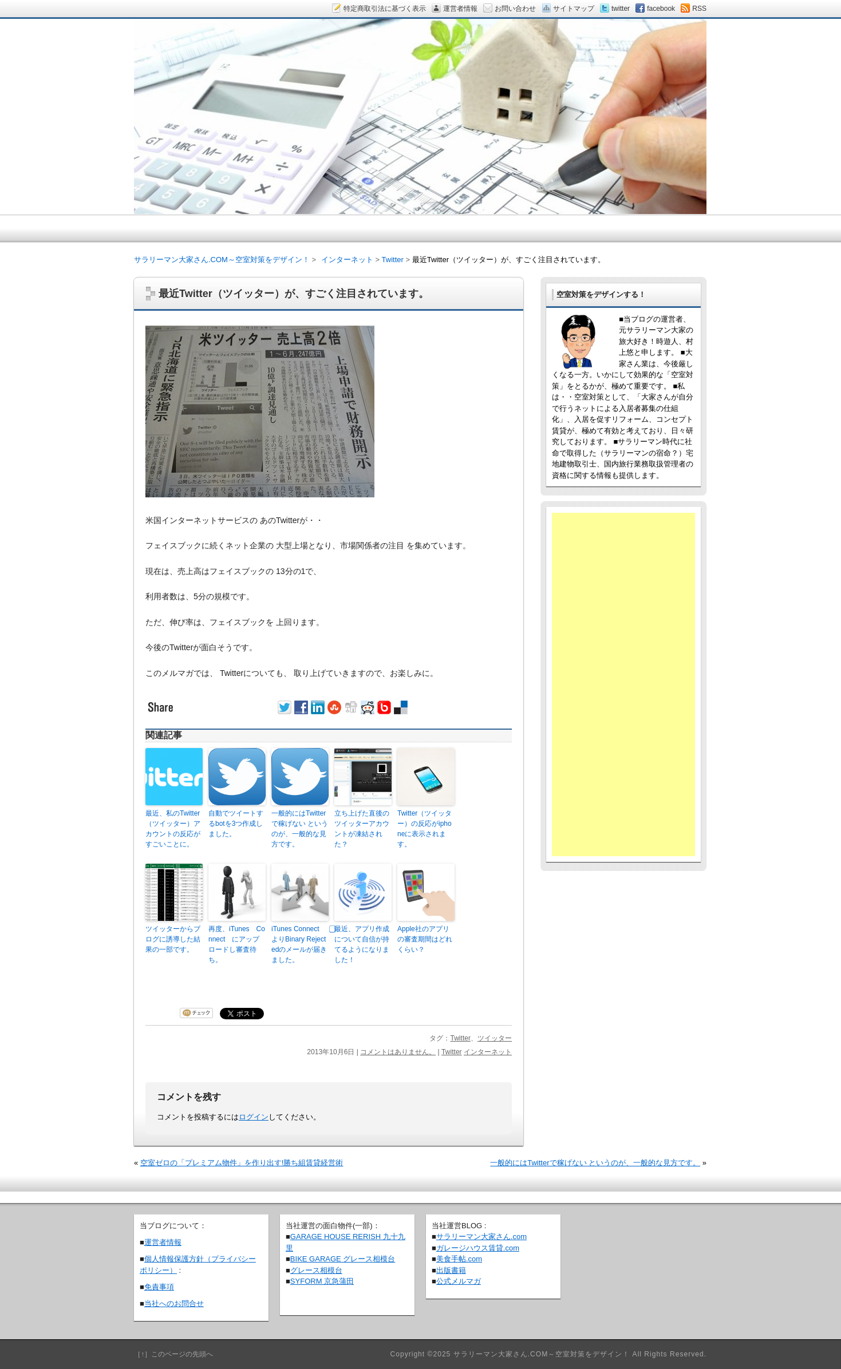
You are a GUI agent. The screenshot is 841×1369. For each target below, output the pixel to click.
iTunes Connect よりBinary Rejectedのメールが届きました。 (299, 944)
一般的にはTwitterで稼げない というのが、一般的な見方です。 (299, 828)
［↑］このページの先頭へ (173, 1354)
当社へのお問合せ (174, 1303)
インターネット (488, 1052)
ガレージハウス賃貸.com (477, 1248)
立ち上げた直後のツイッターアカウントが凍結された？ (361, 828)
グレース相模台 (316, 1270)
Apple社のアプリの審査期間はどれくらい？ (424, 939)
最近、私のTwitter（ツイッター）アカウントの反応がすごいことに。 (172, 828)
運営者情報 (162, 1242)
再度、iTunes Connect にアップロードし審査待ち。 (236, 944)
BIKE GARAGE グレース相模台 (342, 1259)
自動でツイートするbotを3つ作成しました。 (235, 823)
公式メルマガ (458, 1281)
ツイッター (494, 1038)
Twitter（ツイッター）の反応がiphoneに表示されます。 (424, 828)
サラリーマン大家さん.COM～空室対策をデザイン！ (222, 259)
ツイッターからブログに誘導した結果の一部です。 (172, 939)
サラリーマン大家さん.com (481, 1236)
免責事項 (159, 1287)
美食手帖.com (459, 1259)
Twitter (460, 1038)
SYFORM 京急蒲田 (322, 1281)
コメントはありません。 (398, 1052)
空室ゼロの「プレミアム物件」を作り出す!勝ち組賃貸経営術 (241, 1162)
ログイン (254, 1117)
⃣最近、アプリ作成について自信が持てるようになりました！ (361, 944)
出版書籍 (451, 1270)
